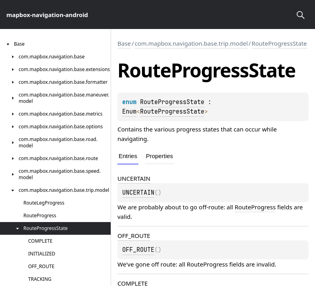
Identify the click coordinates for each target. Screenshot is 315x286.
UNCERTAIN (133, 178)
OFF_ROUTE (133, 236)
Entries (128, 156)
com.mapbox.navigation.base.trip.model (191, 43)
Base (124, 43)
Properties (159, 156)
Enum (129, 112)
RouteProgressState (279, 43)
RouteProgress (255, 207)
